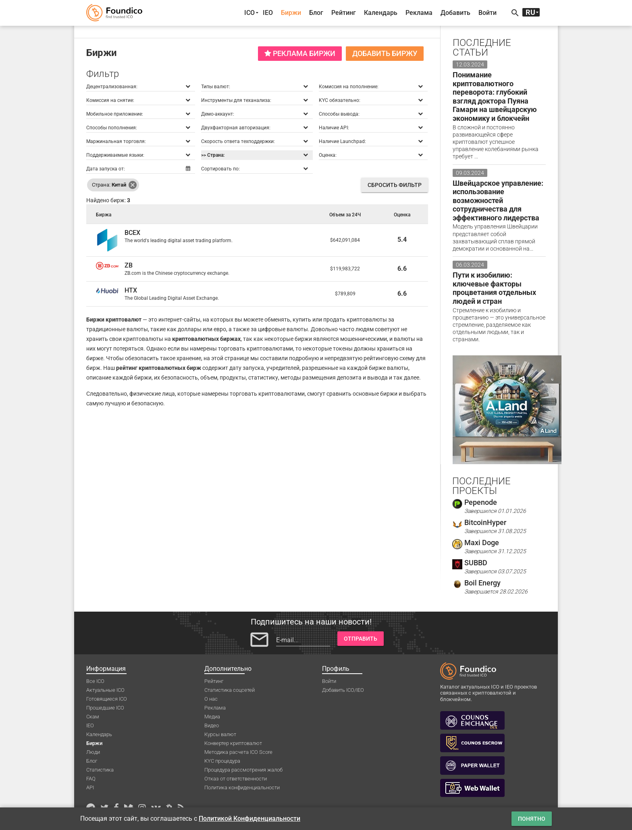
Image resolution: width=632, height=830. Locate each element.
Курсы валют (220, 734)
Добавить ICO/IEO (343, 690)
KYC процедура (222, 761)
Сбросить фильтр (395, 185)
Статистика (100, 770)
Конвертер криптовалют (233, 743)
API (90, 787)
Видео (211, 725)
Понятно (531, 818)
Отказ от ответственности (235, 779)
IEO (268, 13)
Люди (93, 752)
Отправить (360, 638)
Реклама (418, 13)
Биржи (291, 13)
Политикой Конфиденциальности (249, 818)
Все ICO (95, 681)
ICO (249, 13)
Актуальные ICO (105, 690)
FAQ (91, 779)
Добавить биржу (384, 53)
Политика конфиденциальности (242, 787)
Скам (92, 717)
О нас (211, 699)
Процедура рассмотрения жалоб (243, 770)
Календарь (380, 13)
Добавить (455, 13)
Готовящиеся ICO (106, 699)
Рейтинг (343, 13)
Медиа (212, 717)
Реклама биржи (299, 53)
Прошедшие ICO (105, 708)
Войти (487, 13)
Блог (316, 13)
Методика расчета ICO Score (238, 752)
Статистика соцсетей (229, 690)
